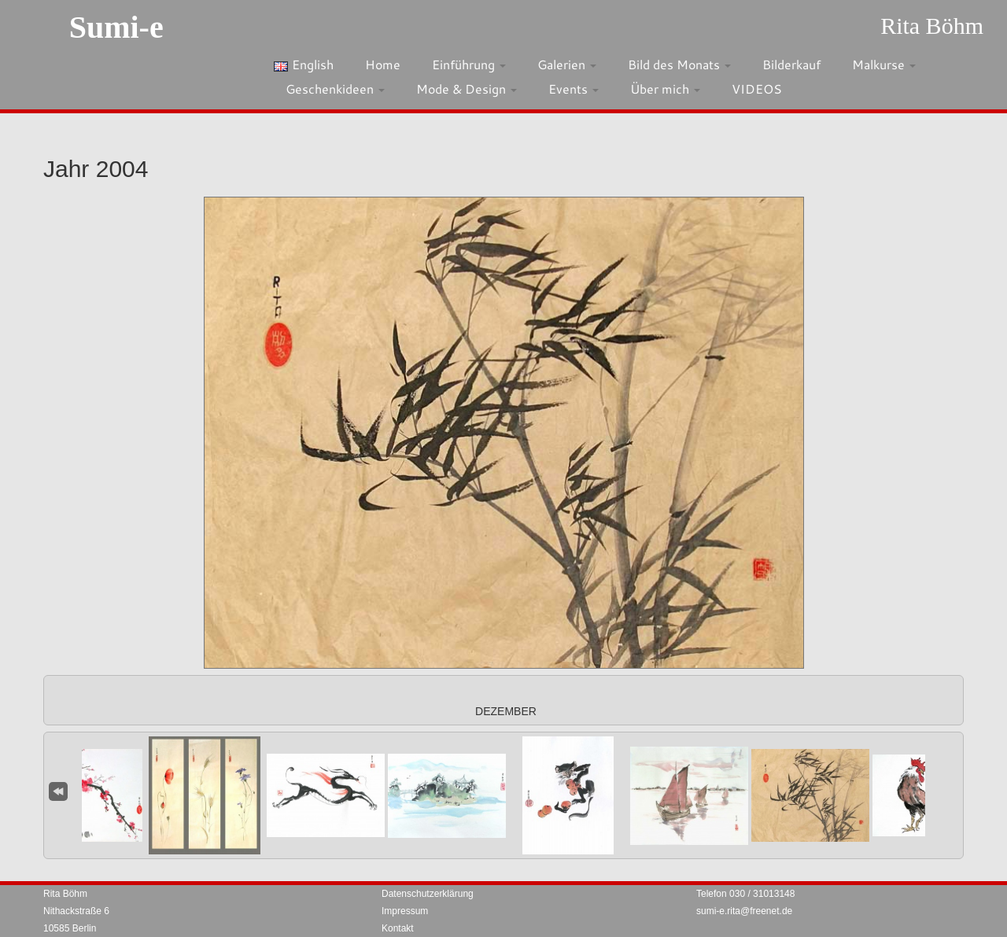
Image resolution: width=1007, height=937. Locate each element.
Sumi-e (116, 27)
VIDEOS (757, 88)
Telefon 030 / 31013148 (745, 893)
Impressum (405, 911)
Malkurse (884, 64)
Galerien (566, 64)
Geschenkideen (335, 88)
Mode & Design (466, 88)
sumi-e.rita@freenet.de (744, 911)
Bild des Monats (679, 64)
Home (382, 64)
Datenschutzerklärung (428, 893)
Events (573, 88)
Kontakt (398, 928)
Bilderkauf (791, 64)
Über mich (665, 88)
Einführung (469, 64)
